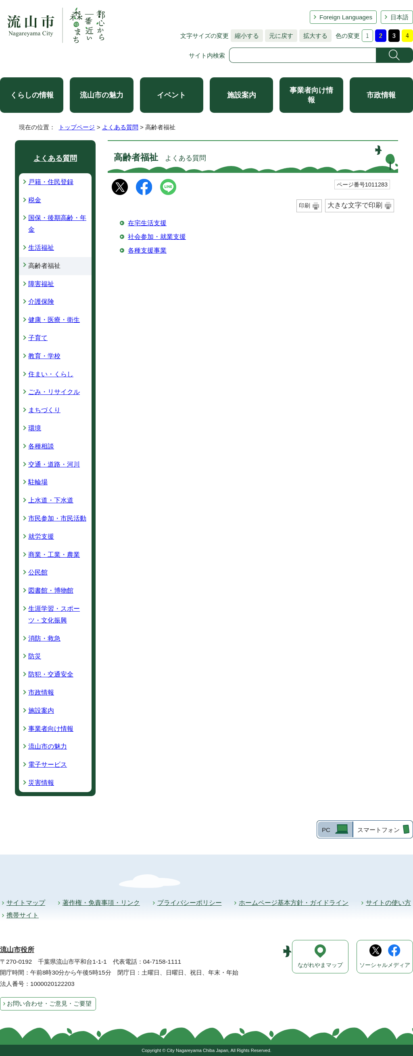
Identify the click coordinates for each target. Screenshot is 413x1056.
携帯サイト (22, 915)
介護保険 (41, 301)
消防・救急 (44, 638)
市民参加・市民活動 (57, 518)
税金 (34, 200)
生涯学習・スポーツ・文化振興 (54, 614)
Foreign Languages (345, 17)
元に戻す (279, 35)
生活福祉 (41, 247)
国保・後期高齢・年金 (57, 223)
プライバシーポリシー (189, 902)
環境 (34, 428)
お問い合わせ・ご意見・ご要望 (49, 1003)
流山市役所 (17, 950)
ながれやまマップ (320, 965)
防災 (34, 656)
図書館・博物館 (50, 590)
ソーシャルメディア (384, 965)
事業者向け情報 (311, 95)
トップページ (76, 127)
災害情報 (41, 782)
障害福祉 (41, 283)
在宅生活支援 (147, 223)
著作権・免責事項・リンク (101, 902)
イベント (171, 95)
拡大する (313, 35)
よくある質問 (120, 127)
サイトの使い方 (388, 902)
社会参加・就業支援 (157, 236)
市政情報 (381, 95)
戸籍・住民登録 (50, 181)
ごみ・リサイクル (54, 391)
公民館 (38, 572)
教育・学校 (44, 356)
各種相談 (41, 446)
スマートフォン (378, 829)
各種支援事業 (147, 250)
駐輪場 (38, 482)
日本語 (399, 17)
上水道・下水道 (50, 500)
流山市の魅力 (101, 95)
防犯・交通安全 (50, 674)
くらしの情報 (32, 95)
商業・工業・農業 (54, 554)
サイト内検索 (207, 55)
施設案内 (241, 95)
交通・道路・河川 (54, 464)
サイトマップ (25, 902)
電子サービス (47, 764)
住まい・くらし (50, 374)
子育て (38, 337)
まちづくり (44, 410)
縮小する (245, 35)
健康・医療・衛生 (54, 319)
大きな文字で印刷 (354, 205)
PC (326, 829)
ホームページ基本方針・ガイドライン (293, 902)
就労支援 (41, 536)
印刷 (304, 205)
